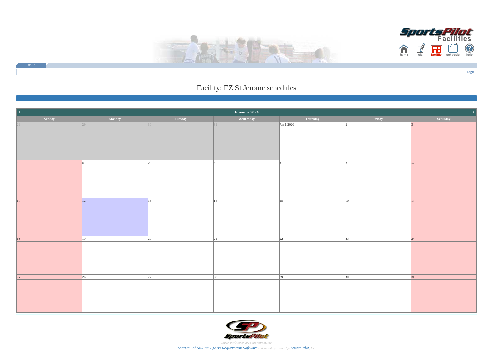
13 (150, 200)
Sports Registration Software (234, 347)
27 (150, 277)
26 (84, 277)
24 (413, 238)
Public (31, 65)
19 (84, 238)
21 (215, 238)
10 (413, 162)
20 (150, 238)
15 (281, 200)
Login (470, 72)
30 (150, 124)
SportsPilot (300, 347)
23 (347, 238)
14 (215, 200)
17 (413, 200)
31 (215, 124)
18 (18, 238)
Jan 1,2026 (287, 124)
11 (18, 200)
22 (281, 238)
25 (18, 277)
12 (84, 200)
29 (84, 124)
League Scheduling (192, 347)
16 (347, 200)
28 (18, 124)
